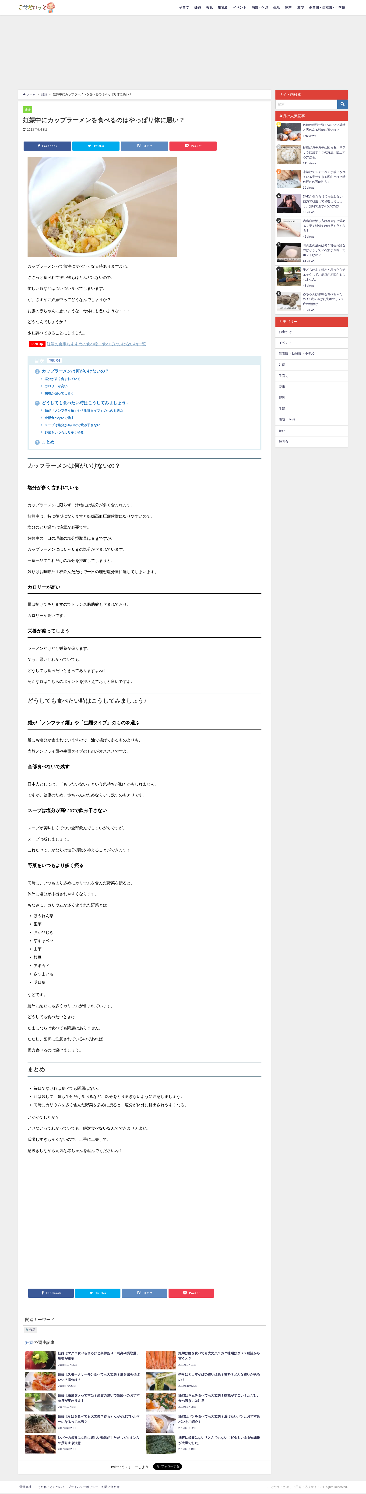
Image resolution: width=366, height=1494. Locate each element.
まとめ (45, 443)
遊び (300, 7)
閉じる (54, 360)
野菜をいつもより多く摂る (64, 433)
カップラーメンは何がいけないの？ (72, 371)
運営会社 (25, 1487)
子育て (184, 7)
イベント (239, 7)
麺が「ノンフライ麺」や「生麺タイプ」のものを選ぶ (83, 411)
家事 (288, 7)
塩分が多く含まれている (62, 379)
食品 (32, 1330)
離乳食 (223, 7)
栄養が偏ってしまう (59, 393)
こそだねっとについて (50, 1487)
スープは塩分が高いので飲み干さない (72, 426)
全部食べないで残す (59, 418)
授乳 (209, 7)
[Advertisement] (183, 50)
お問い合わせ (110, 1487)
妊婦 (197, 7)
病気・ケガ (260, 7)
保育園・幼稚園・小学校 (327, 7)
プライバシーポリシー (83, 1487)
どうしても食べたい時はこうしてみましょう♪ (81, 403)
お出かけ (285, 331)
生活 (276, 7)
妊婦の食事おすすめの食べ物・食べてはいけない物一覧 (96, 344)
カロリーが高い (56, 386)
